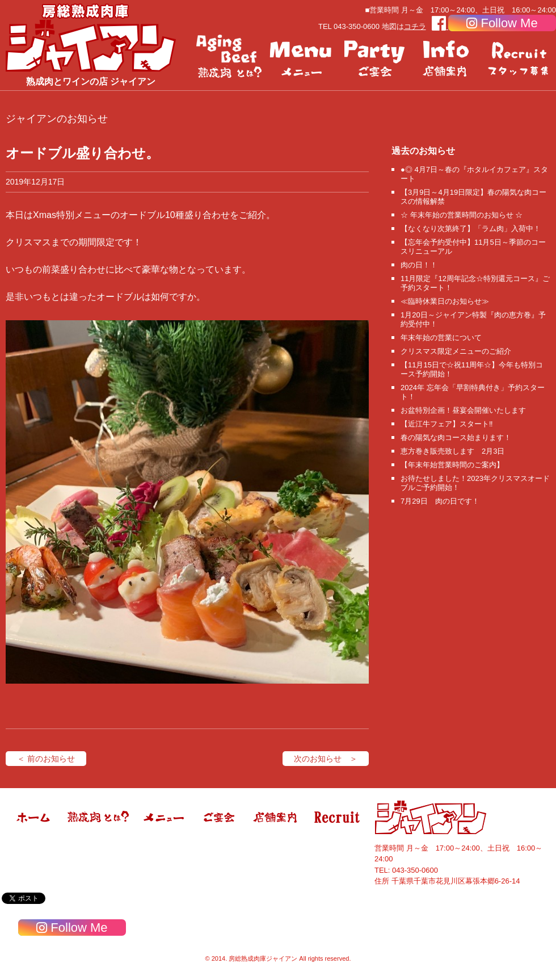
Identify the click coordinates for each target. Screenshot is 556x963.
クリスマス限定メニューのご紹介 (456, 351)
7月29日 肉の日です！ (440, 501)
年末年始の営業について (441, 337)
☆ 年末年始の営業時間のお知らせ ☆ (462, 215)
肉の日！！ (419, 265)
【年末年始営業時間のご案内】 (452, 464)
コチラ (415, 26)
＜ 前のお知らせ (46, 758)
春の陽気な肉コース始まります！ (456, 437)
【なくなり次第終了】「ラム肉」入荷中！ (471, 228)
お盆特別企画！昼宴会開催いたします (463, 410)
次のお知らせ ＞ (325, 758)
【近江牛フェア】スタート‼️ (447, 424)
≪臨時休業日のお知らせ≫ (445, 301)
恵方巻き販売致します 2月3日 (452, 451)
